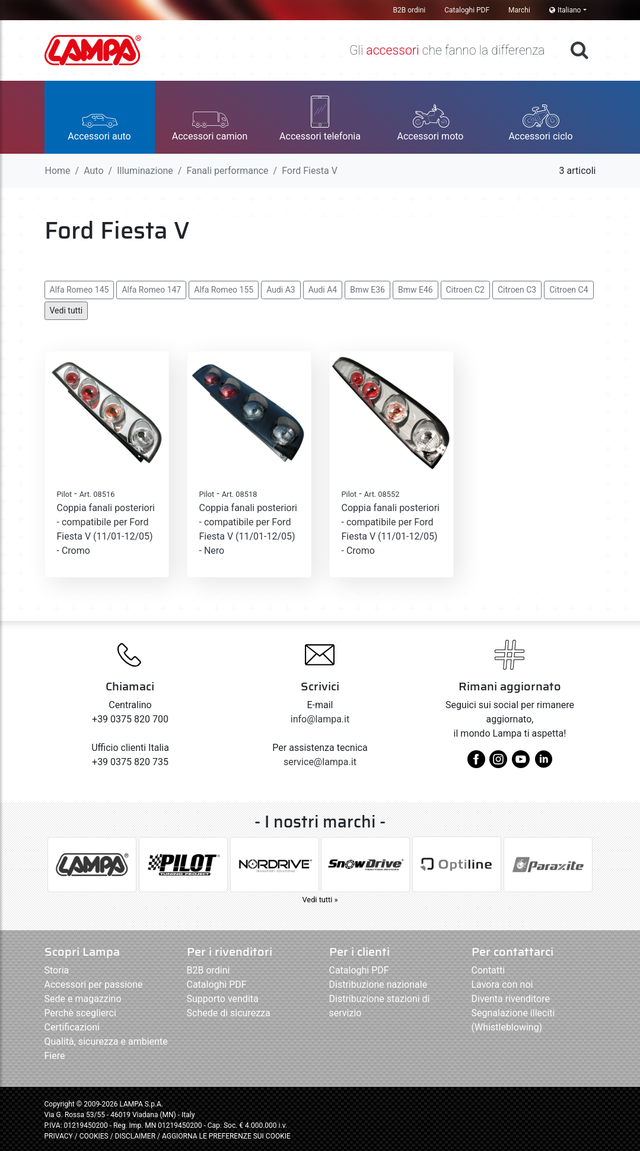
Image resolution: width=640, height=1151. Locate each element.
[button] (99, 117)
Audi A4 (322, 289)
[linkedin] (543, 763)
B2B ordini (409, 10)
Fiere (54, 1055)
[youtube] (521, 763)
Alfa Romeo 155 (223, 289)
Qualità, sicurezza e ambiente (106, 1041)
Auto (93, 170)
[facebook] (476, 763)
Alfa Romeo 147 (151, 289)
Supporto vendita (223, 998)
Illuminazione (145, 170)
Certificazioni (72, 1027)
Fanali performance (227, 170)
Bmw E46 (415, 289)
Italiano (565, 10)
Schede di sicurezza (228, 1013)
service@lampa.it (320, 762)
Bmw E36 (367, 289)
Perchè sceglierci (80, 1013)
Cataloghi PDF (466, 10)
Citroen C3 (517, 289)
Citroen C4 (568, 289)
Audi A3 (280, 289)
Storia (56, 970)
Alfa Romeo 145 (79, 289)
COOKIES (94, 1136)
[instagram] (498, 763)
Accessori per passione (93, 984)
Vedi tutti (66, 310)
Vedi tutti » (319, 899)
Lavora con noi (502, 984)
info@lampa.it (320, 719)
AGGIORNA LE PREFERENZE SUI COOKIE (226, 1136)
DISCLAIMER (136, 1136)
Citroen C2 (465, 289)
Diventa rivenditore (511, 998)
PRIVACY (58, 1136)
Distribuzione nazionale (378, 984)
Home (58, 170)
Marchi (519, 10)
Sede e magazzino (83, 998)
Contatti (488, 970)
